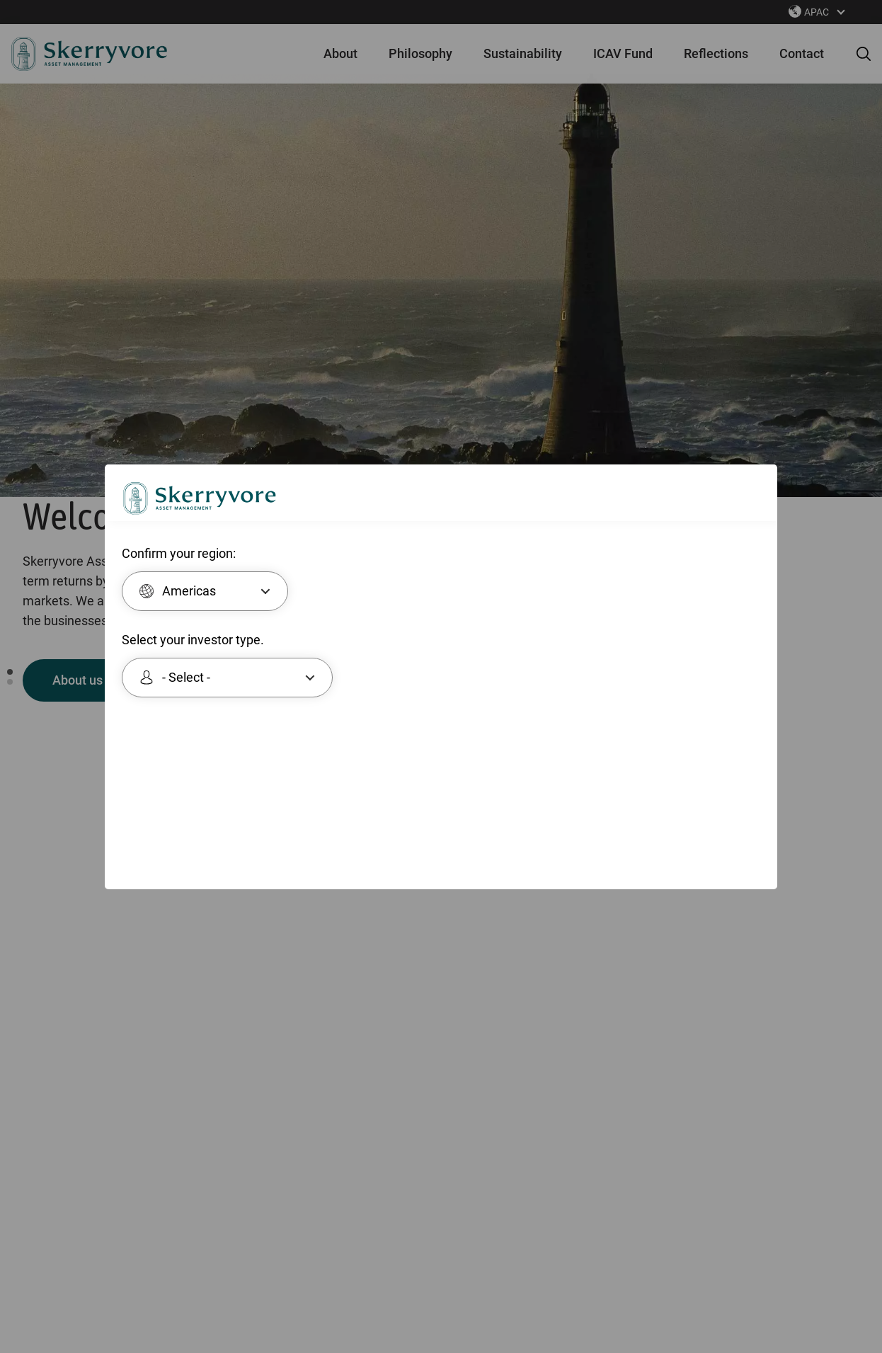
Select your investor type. (193, 639)
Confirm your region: (179, 553)
